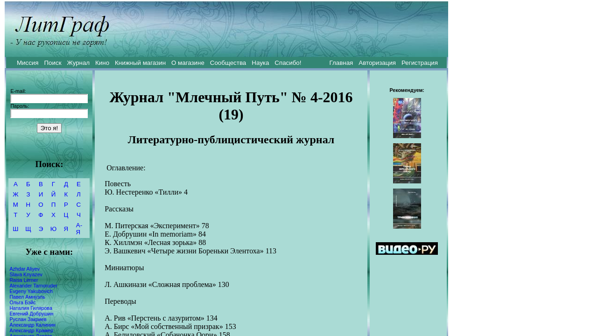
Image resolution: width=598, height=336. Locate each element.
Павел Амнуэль (27, 297)
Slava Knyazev (25, 274)
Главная (341, 62)
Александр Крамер (31, 330)
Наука (260, 62)
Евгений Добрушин (31, 313)
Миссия (28, 62)
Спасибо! (287, 62)
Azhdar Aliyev (24, 269)
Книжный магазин (140, 62)
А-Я (79, 229)
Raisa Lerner (23, 280)
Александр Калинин (32, 325)
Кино (102, 62)
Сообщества (228, 62)
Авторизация (377, 62)
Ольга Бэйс (22, 302)
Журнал (78, 62)
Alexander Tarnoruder (33, 285)
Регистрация (419, 62)
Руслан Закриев (27, 319)
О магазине (187, 62)
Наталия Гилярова (30, 308)
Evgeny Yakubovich (31, 291)
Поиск (53, 62)
